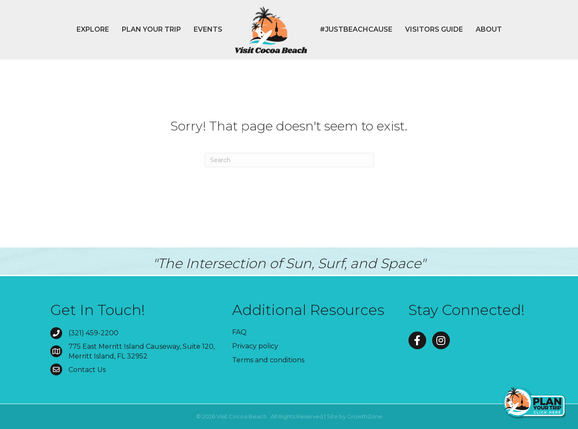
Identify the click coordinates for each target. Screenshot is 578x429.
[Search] (289, 160)
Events (208, 29)
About (489, 29)
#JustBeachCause (356, 29)
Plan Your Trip (151, 29)
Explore (93, 29)
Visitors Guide (434, 29)
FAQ (239, 332)
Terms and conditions (268, 360)
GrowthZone (364, 416)
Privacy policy (255, 346)
